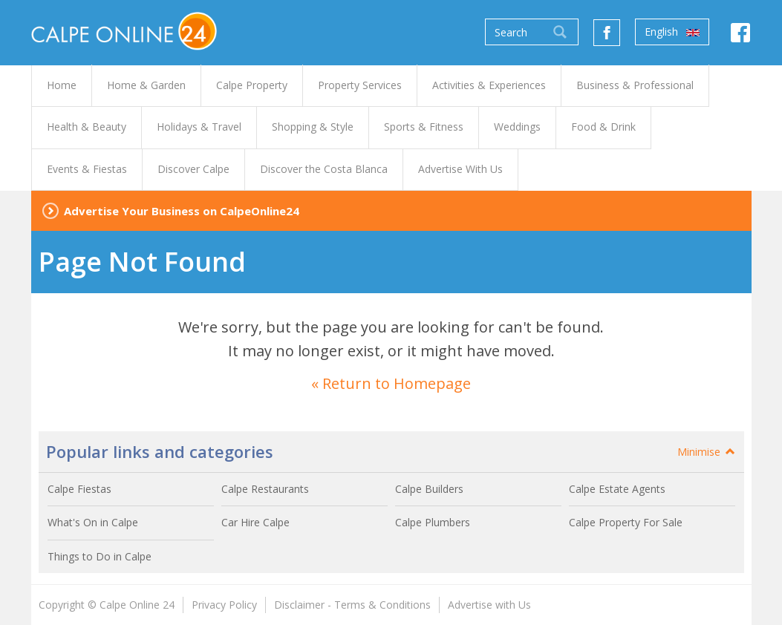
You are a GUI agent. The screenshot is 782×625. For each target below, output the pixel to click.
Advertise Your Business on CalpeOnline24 (181, 210)
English (672, 31)
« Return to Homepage (391, 383)
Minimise (707, 452)
